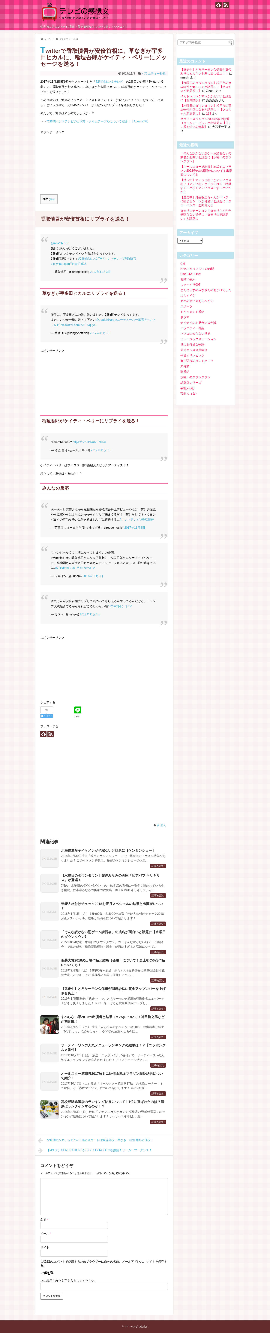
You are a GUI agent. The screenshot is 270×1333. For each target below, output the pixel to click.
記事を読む (158, 865)
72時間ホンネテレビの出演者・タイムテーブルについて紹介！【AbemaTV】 (98, 121)
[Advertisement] (71, 161)
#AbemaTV (87, 568)
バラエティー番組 (154, 73)
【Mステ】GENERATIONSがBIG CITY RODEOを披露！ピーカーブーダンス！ (95, 1151)
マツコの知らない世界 (195, 333)
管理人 (161, 825)
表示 (52, 199)
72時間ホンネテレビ (109, 81)
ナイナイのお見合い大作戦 (198, 322)
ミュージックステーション (198, 339)
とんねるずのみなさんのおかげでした (205, 290)
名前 (44, 1219)
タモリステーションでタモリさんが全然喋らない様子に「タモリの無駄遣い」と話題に (205, 214)
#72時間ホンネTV (90, 258)
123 (208, 113)
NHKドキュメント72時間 (197, 268)
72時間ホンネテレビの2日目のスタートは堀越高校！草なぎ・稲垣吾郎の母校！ (95, 1141)
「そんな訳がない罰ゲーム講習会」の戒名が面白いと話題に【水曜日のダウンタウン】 (205, 157)
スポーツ (186, 306)
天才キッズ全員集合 (193, 350)
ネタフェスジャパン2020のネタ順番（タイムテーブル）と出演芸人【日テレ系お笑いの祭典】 (205, 122)
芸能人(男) (187, 388)
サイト (44, 1247)
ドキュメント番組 (192, 311)
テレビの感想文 (138, 1326)
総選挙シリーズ (190, 382)
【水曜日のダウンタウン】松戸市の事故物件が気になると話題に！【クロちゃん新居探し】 (205, 86)
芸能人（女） (189, 393)
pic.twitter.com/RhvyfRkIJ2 (68, 263)
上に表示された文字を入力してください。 (68, 1280)
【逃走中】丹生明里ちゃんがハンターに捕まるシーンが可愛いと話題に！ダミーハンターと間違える (205, 201)
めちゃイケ (187, 295)
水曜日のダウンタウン (195, 377)
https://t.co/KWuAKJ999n (89, 442)
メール (45, 1233)
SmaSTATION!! (190, 274)
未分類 (184, 366)
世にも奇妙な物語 (192, 344)
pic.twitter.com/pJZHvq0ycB (79, 325)
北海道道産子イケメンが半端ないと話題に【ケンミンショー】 (108, 850)
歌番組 (184, 371)
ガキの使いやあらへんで (196, 301)
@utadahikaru (105, 319)
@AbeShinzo (59, 243)
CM (182, 263)
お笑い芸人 (187, 279)
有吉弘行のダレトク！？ (196, 360)
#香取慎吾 (129, 258)
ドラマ (184, 317)
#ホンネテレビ (112, 258)
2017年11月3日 (100, 271)
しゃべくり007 (190, 284)
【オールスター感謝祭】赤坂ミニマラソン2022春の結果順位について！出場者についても (206, 170)
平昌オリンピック (192, 355)
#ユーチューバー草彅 (129, 319)
